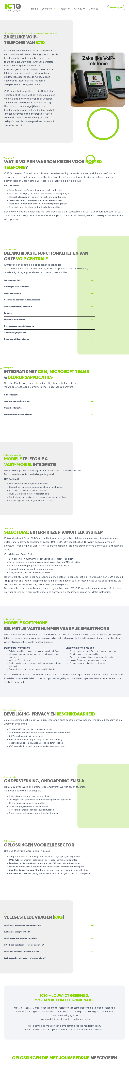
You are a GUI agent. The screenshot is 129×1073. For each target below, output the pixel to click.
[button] (49, 280)
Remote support (116, 8)
